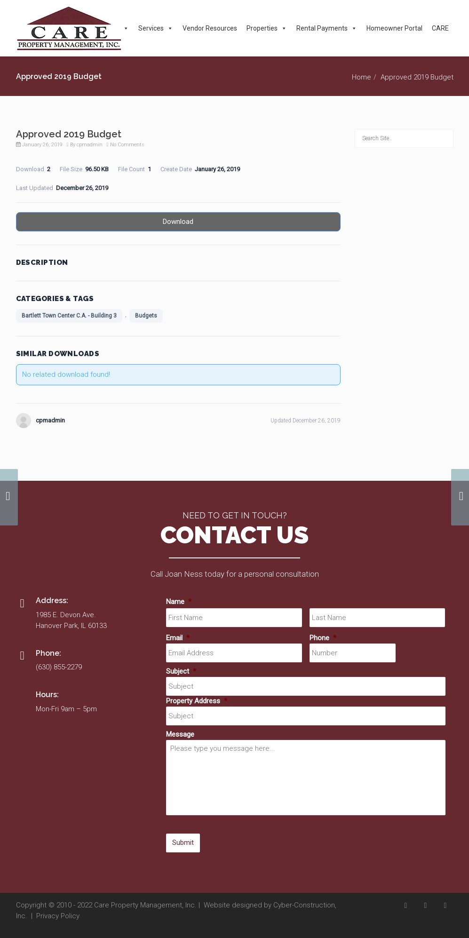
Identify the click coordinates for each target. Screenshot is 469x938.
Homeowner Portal (394, 28)
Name (178, 601)
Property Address (196, 701)
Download (178, 221)
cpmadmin (90, 145)
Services (155, 28)
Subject (181, 671)
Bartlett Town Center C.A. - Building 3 (69, 315)
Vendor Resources (210, 28)
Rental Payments (326, 28)
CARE (440, 28)
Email (178, 638)
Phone (323, 638)
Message (180, 734)
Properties (266, 28)
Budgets (146, 315)
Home (361, 77)
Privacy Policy (57, 916)
